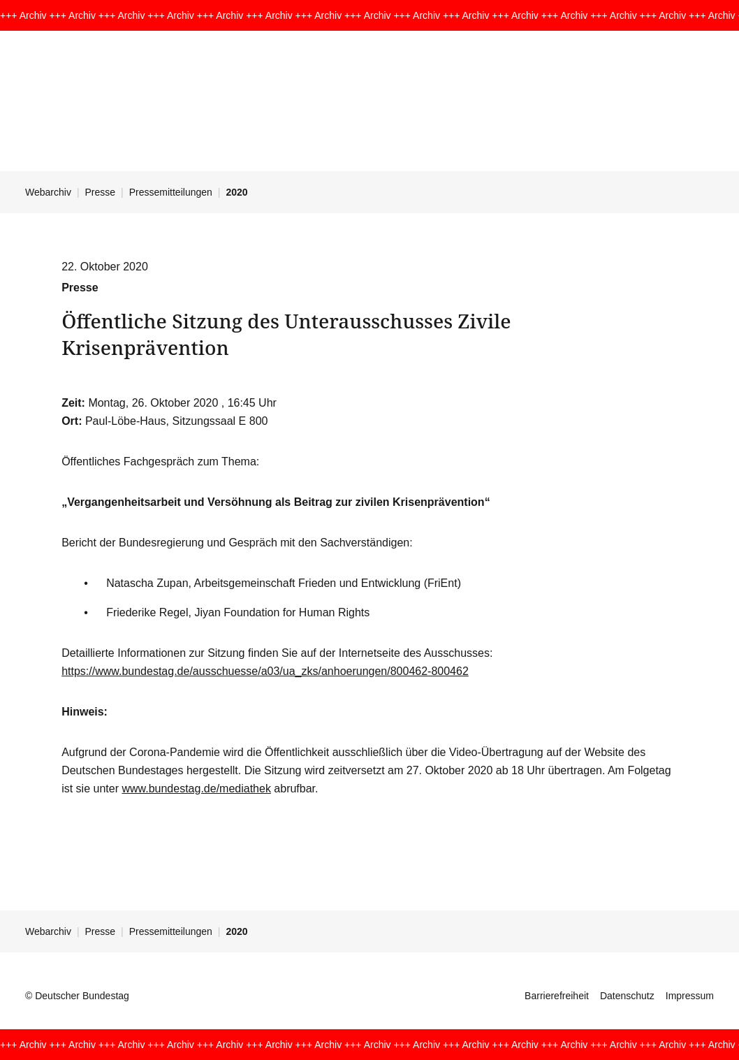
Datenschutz (627, 995)
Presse (100, 192)
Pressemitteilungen (170, 192)
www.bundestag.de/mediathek (196, 788)
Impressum (690, 995)
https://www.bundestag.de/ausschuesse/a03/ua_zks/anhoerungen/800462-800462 (265, 671)
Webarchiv (48, 192)
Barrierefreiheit (557, 995)
